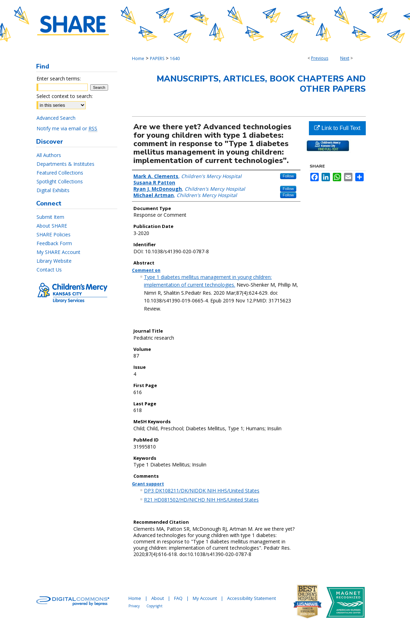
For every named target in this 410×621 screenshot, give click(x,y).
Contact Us (49, 269)
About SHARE (52, 225)
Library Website (54, 260)
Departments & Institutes (65, 164)
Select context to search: (65, 96)
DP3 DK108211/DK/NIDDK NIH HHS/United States (201, 490)
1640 (175, 58)
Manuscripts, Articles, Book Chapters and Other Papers (261, 83)
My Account (205, 598)
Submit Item (50, 217)
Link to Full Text (337, 128)
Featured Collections (60, 172)
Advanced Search (56, 118)
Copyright (154, 605)
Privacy (134, 605)
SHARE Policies (54, 234)
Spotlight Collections (60, 181)
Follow (288, 176)
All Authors (49, 155)
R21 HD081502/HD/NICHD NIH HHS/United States (201, 499)
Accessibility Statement (251, 598)
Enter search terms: (59, 78)
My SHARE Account (58, 252)
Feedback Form (54, 243)
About (157, 598)
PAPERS (157, 58)
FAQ (178, 598)
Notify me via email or (67, 128)
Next (344, 58)
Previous (319, 58)
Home (138, 58)
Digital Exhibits (53, 190)
